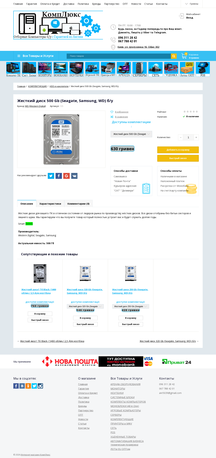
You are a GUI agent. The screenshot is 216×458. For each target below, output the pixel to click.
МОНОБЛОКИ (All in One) (125, 406)
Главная (18, 3)
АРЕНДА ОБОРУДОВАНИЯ (125, 384)
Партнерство (111, 3)
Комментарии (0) (78, 203)
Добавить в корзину (178, 149)
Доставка (68, 3)
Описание (26, 203)
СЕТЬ (114, 428)
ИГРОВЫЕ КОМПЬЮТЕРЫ (126, 410)
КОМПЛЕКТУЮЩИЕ (122, 419)
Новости (136, 3)
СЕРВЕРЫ (116, 414)
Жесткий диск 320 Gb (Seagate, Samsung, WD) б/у (85, 291)
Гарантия (31, 3)
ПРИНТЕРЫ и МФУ (121, 423)
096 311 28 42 (127, 38)
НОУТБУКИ (117, 393)
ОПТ (125, 3)
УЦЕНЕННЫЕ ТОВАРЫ (123, 436)
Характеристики (50, 203)
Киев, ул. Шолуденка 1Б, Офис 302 (138, 46)
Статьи (148, 3)
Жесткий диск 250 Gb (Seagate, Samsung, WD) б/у (130, 291)
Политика (83, 3)
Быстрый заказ (177, 158)
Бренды (96, 3)
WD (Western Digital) (35, 106)
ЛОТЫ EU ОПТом (120, 449)
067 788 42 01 (127, 41)
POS (113, 432)
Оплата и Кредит (50, 3)
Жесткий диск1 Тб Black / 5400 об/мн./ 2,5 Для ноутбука (38, 291)
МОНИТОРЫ (118, 388)
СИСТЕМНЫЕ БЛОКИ (122, 397)
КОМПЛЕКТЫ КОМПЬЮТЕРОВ (128, 401)
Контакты (161, 3)
